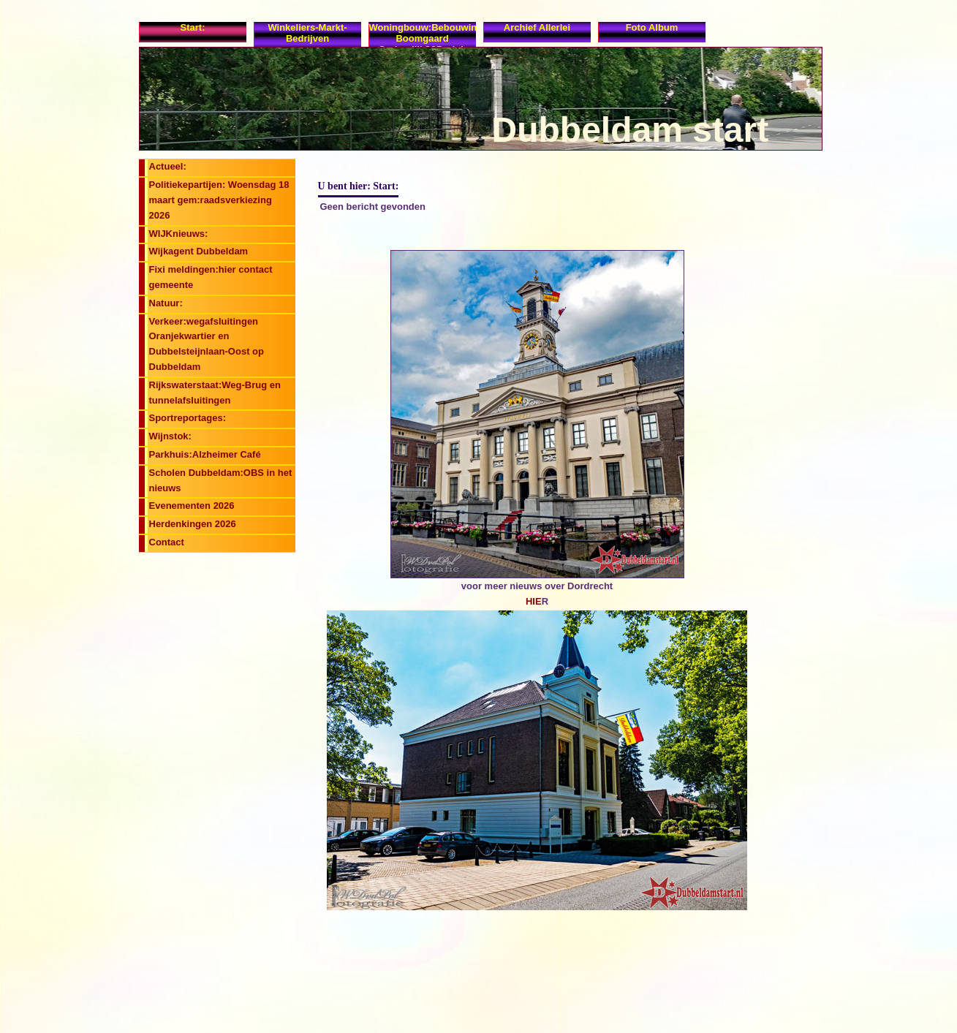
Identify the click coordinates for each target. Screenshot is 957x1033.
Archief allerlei (537, 27)
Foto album (652, 27)
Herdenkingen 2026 (192, 523)
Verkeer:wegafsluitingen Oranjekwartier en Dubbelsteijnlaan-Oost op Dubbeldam (206, 344)
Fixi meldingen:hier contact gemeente (211, 277)
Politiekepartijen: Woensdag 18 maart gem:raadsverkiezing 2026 (219, 200)
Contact (166, 542)
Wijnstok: (170, 436)
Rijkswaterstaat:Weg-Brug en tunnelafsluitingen (215, 392)
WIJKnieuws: (178, 233)
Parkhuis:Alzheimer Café (205, 454)
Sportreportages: (187, 417)
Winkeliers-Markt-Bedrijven (307, 33)
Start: (193, 27)
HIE (534, 601)
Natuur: (166, 303)
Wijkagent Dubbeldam (199, 251)
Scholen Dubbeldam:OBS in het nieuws (220, 480)
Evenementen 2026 (192, 505)
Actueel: (167, 166)
